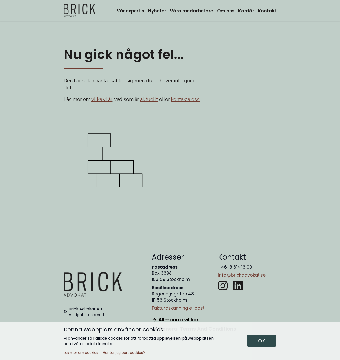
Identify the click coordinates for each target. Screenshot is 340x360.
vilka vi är (101, 99)
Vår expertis (130, 11)
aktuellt (149, 99)
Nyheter (157, 11)
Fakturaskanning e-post (178, 308)
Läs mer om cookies (81, 352)
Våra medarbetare (191, 11)
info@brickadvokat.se (242, 275)
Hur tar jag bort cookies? (124, 352)
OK (261, 340)
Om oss (225, 11)
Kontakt (267, 11)
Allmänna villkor (175, 319)
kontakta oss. (185, 99)
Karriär (246, 11)
